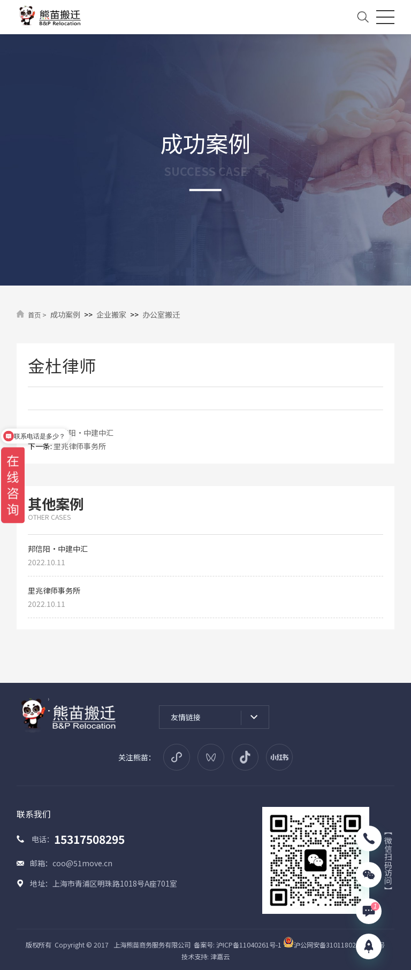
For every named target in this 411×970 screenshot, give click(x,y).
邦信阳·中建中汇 (83, 432)
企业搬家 (111, 314)
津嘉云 (220, 956)
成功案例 (65, 314)
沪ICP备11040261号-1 (248, 945)
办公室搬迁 (161, 314)
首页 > (37, 315)
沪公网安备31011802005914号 (334, 945)
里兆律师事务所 (80, 446)
